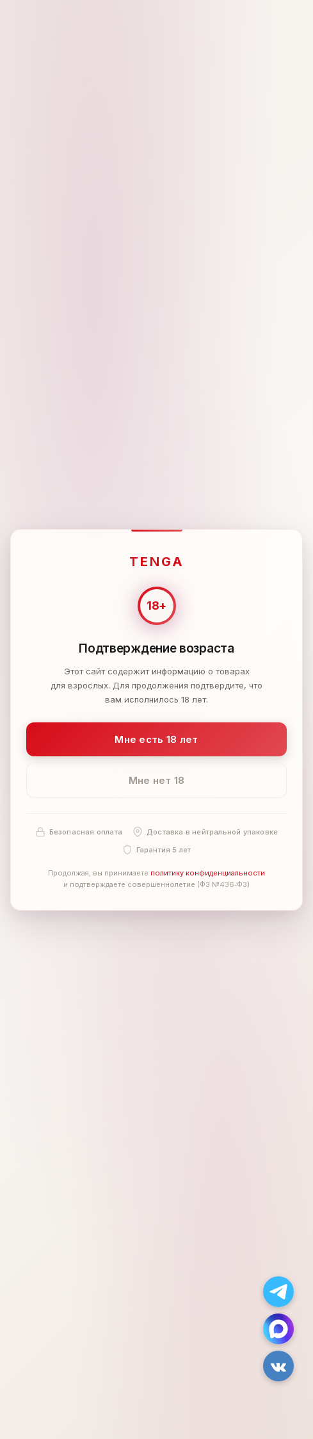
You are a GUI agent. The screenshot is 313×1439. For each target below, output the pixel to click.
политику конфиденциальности (207, 872)
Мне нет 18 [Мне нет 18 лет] (157, 780)
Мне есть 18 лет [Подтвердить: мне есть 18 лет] (156, 739)
